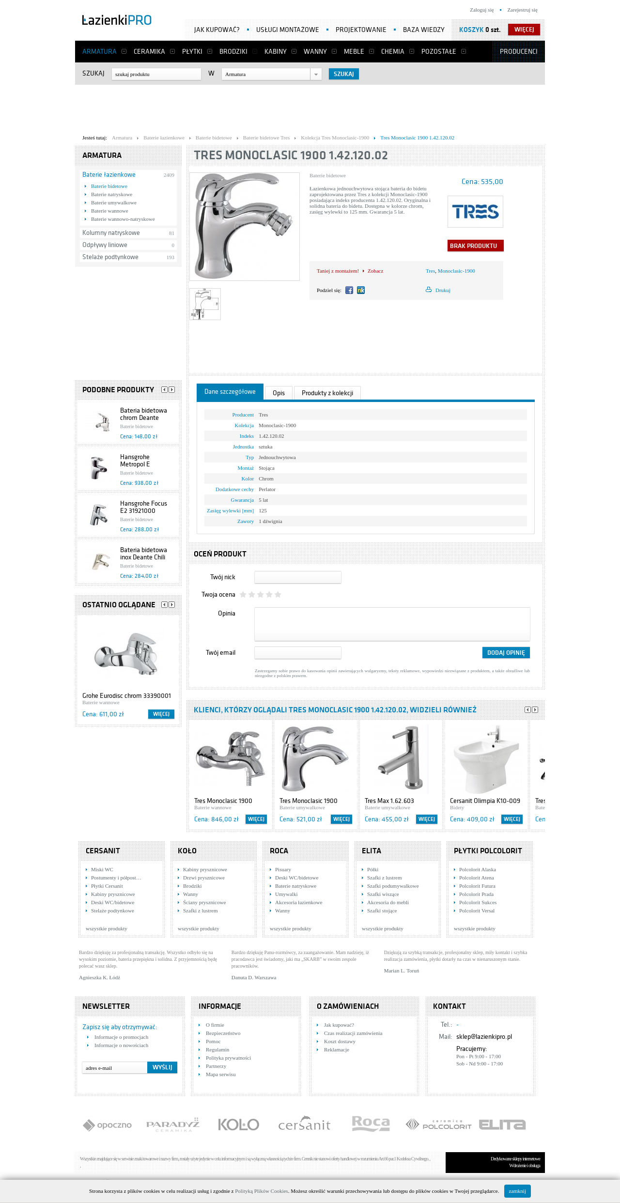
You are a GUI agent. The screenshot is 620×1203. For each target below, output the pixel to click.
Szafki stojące (382, 910)
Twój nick (222, 577)
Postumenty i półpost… (116, 877)
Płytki (192, 51)
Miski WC (102, 869)
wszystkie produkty (106, 928)
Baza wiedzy (424, 29)
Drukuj (442, 290)
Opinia (226, 613)
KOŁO (187, 851)
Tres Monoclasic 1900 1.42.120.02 (291, 155)
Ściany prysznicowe (204, 902)
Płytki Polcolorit (488, 851)
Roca (279, 851)
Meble (354, 51)
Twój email (220, 652)
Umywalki (286, 894)
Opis (279, 393)
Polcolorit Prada (476, 894)
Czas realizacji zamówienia (353, 1033)
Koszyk (471, 29)
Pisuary (283, 869)
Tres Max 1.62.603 (389, 800)
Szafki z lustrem (200, 910)
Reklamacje (336, 1049)
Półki (372, 869)
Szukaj (93, 73)
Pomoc (213, 1041)
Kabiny (275, 51)
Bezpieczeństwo (223, 1033)
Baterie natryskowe (111, 194)
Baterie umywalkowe (114, 202)
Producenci (519, 51)
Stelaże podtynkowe (110, 257)
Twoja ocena (218, 594)
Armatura (99, 51)
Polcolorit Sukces (477, 902)
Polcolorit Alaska (477, 869)
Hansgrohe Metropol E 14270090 (135, 464)
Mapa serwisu (220, 1074)
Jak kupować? (217, 29)
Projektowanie (361, 29)
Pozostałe (438, 51)
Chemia (392, 51)
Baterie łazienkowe (109, 174)
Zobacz (375, 271)
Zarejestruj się (522, 10)
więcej (524, 29)
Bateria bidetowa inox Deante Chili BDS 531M (143, 557)
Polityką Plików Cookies (261, 1191)
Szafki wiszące (383, 894)
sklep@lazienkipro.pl (484, 1036)
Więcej (161, 714)
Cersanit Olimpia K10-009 (485, 800)
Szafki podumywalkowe (393, 886)
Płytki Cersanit (107, 886)
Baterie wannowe (109, 211)
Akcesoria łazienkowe (298, 902)
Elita (371, 851)
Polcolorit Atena (476, 877)
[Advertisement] (310, 107)
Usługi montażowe (287, 29)
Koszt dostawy (340, 1041)
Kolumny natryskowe (111, 232)
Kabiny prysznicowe (113, 894)
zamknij (517, 1191)
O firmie (215, 1025)
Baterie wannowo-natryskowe (123, 219)
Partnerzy (216, 1066)
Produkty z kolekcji (327, 393)
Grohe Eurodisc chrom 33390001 (126, 695)
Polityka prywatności (228, 1058)
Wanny (315, 51)
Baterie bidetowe (109, 186)
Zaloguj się (482, 10)
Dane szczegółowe (230, 391)
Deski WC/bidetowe (112, 902)
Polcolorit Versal (477, 910)
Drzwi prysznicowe (204, 877)
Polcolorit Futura (477, 886)
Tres (430, 271)
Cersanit (103, 851)
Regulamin (217, 1049)
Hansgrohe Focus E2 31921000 (143, 507)
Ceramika (149, 51)
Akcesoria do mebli (388, 902)
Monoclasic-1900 (456, 271)
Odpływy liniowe (104, 244)
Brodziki (233, 51)
